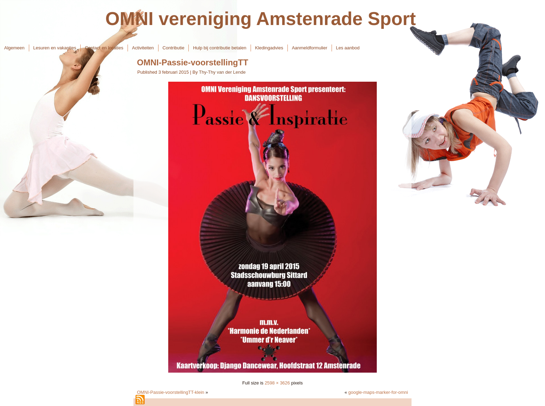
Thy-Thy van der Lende (222, 72)
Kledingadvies (269, 47)
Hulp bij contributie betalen (219, 47)
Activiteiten (143, 47)
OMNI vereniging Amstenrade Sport (260, 18)
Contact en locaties (104, 47)
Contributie (174, 47)
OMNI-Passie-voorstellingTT (192, 62)
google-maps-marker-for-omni (378, 392)
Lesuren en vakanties (54, 47)
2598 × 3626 (277, 382)
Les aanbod (348, 47)
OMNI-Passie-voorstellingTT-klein (170, 392)
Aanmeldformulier (309, 47)
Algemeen (14, 47)
